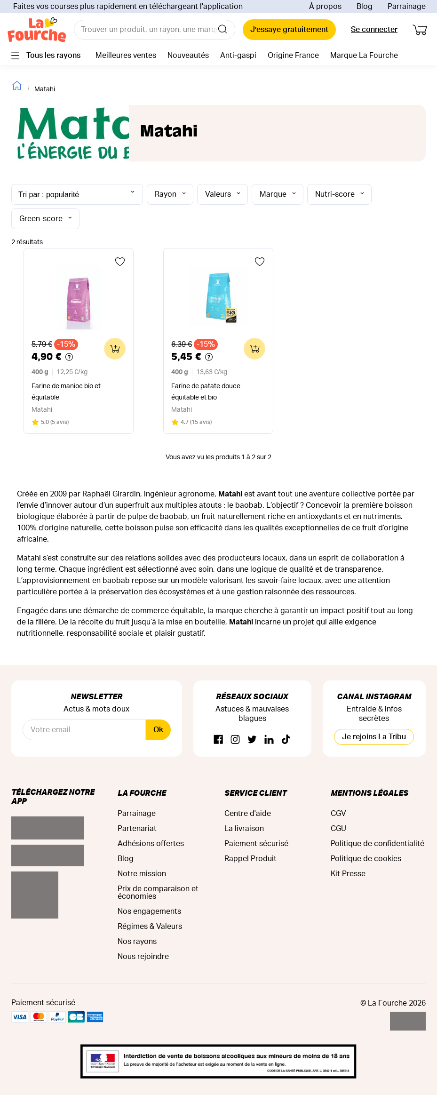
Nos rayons (137, 941)
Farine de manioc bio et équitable (66, 392)
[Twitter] (252, 740)
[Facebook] (218, 740)
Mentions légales (369, 792)
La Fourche (142, 792)
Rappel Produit (250, 859)
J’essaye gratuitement (289, 29)
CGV (338, 813)
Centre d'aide (247, 813)
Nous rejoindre (143, 956)
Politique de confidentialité (377, 843)
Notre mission (142, 874)
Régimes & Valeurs (150, 926)
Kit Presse (348, 874)
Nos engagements (149, 911)
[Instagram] (235, 740)
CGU (338, 828)
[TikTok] (286, 740)
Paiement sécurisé (256, 843)
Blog (365, 6)
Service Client (255, 792)
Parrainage (407, 6)
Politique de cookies (366, 859)
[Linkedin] (269, 740)
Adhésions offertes (151, 843)
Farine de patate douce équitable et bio (205, 392)
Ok (158, 730)
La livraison (244, 828)
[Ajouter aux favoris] (120, 261)
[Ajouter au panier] (114, 348)
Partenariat (137, 828)
